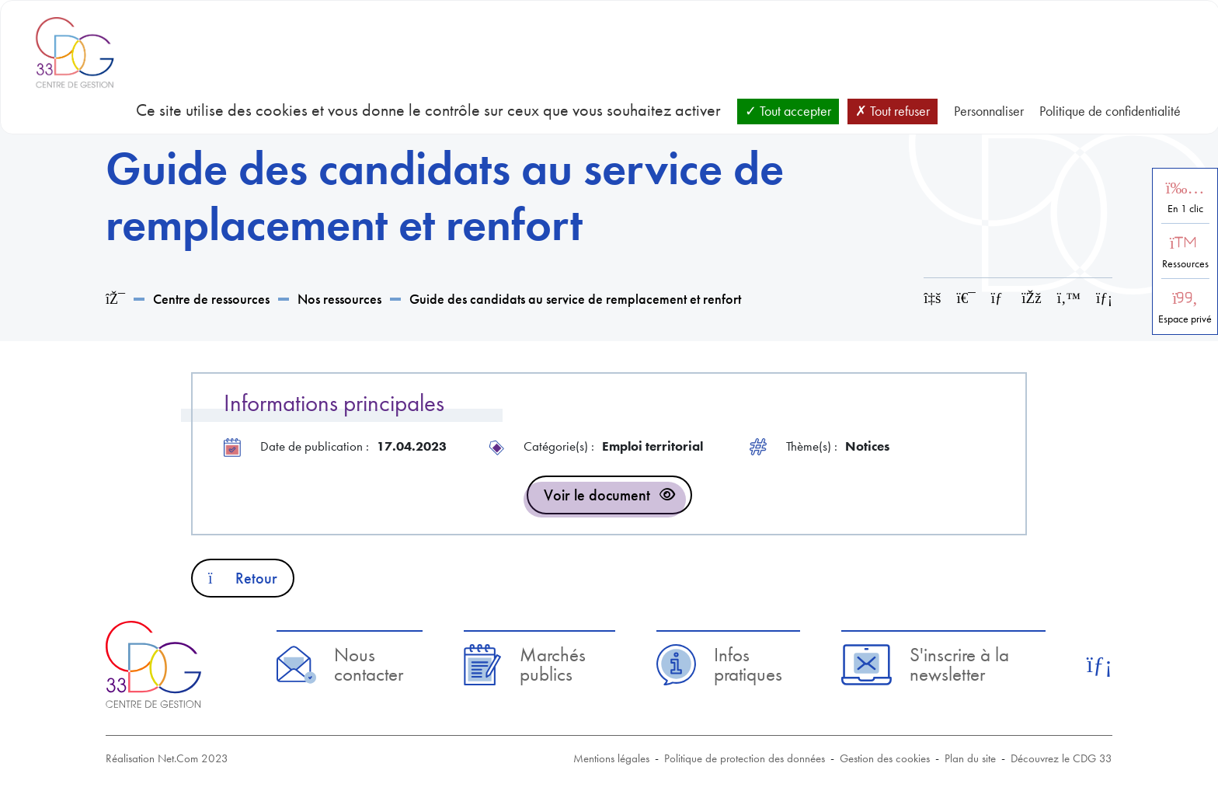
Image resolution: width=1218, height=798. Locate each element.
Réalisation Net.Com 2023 (167, 758)
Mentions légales (611, 758)
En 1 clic (1185, 208)
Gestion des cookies (885, 758)
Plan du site (970, 758)
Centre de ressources (211, 299)
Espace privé (1185, 319)
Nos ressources (339, 299)
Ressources (1185, 264)
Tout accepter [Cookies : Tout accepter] (788, 111)
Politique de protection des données (744, 758)
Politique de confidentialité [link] (1110, 111)
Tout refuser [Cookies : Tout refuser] (892, 111)
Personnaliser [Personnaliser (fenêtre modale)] (989, 111)
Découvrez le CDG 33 (1061, 758)
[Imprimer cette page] (966, 298)
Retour (242, 578)
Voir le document (597, 495)
